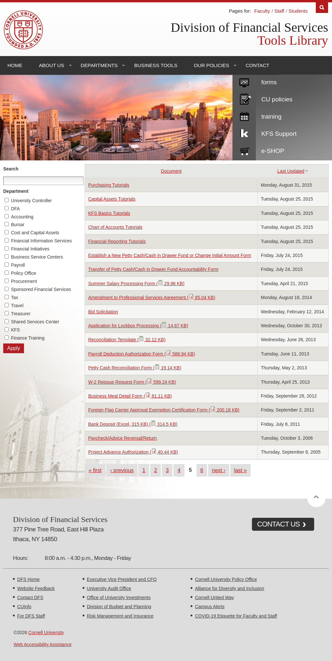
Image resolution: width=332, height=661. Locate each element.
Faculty (262, 11)
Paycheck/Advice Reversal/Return (122, 438)
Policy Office (23, 273)
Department (16, 191)
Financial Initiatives (30, 248)
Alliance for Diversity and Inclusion (229, 588)
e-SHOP (272, 150)
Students (298, 11)
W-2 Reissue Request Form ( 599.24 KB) (132, 382)
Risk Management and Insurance (120, 616)
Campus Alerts (209, 606)
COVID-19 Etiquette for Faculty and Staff (236, 616)
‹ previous (122, 470)
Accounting (22, 216)
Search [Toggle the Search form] (322, 7)
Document (171, 171)
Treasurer (20, 313)
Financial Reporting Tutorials (117, 241)
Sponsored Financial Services (41, 289)
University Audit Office (109, 588)
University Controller (31, 200)
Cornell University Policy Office (226, 579)
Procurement (24, 281)
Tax (14, 297)
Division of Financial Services (249, 27)
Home (14, 65)
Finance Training (28, 338)
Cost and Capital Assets (35, 232)
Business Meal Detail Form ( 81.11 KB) (130, 396)
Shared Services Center (35, 321)
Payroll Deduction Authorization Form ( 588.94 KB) (141, 353)
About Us (51, 65)
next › (218, 470)
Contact (257, 65)
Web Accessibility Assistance (43, 644)
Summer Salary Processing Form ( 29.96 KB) (136, 283)
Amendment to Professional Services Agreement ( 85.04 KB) (151, 297)
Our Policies (211, 65)
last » (240, 470)
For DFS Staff (31, 616)
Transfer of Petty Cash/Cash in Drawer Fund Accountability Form (153, 269)
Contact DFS (30, 597)
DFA (15, 208)
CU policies (276, 99)
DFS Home (28, 579)
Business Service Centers (37, 257)
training (271, 116)
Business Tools (155, 65)
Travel (17, 305)
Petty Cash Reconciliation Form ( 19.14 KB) (134, 367)
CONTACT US (278, 524)
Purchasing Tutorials (108, 185)
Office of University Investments (119, 597)
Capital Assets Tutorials (112, 199)
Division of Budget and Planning (119, 606)
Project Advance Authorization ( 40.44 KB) (133, 452)
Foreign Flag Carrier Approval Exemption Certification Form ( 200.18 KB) (164, 409)
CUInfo (24, 606)
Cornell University (46, 632)
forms (269, 82)
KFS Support (279, 133)
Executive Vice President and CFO (122, 579)
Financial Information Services (41, 240)
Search (10, 168)
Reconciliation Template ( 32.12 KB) (126, 339)
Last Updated (292, 171)
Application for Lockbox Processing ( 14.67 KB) (138, 325)
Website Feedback (36, 588)
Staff (279, 11)
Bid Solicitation (103, 311)
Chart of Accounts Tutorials (115, 227)
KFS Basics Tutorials (109, 213)
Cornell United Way (214, 597)
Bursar (17, 224)
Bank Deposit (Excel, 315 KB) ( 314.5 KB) (132, 424)
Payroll (18, 265)
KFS (15, 329)
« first (95, 470)
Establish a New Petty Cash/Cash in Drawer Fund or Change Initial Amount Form (169, 255)
